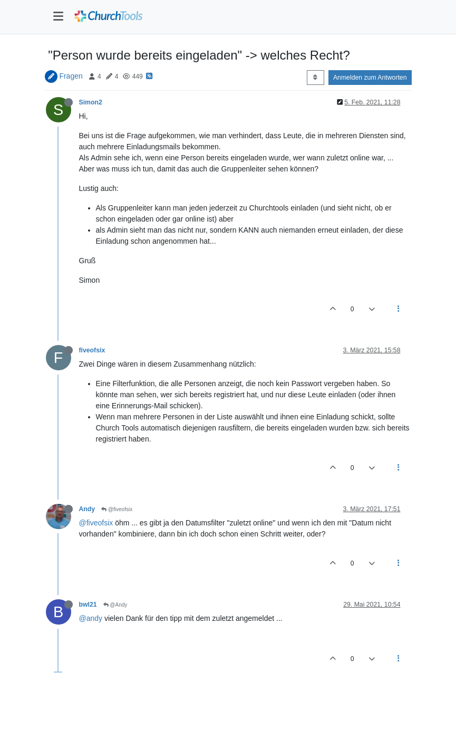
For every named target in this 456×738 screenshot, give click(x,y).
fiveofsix (92, 350)
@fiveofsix (116, 509)
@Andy (115, 605)
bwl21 (88, 604)
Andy (87, 509)
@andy (91, 618)
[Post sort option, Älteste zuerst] (315, 77)
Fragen (70, 76)
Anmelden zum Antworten (370, 77)
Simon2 (90, 102)
